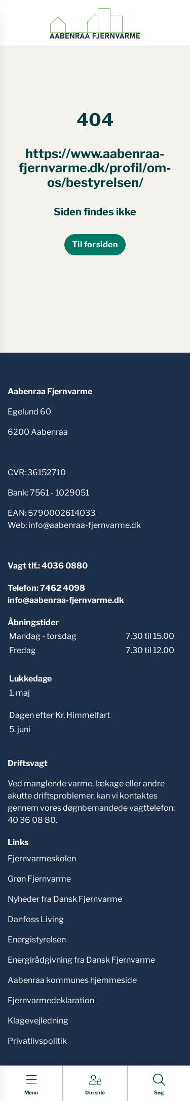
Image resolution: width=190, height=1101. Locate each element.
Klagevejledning (38, 1021)
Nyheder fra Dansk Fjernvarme (65, 899)
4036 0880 (65, 566)
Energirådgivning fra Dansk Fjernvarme (81, 960)
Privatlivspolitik (37, 1041)
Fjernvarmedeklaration (51, 1000)
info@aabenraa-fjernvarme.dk (66, 600)
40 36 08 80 (32, 820)
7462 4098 (62, 588)
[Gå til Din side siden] (95, 1085)
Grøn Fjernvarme (39, 879)
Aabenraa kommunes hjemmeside (72, 980)
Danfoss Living (36, 919)
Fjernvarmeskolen (42, 858)
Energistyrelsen (37, 939)
